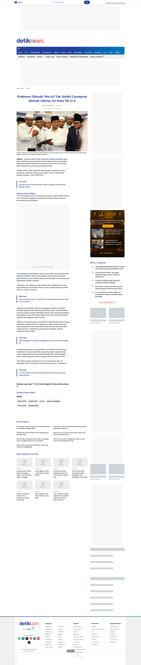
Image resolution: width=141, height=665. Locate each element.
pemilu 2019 (32, 401)
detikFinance (49, 631)
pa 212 (42, 401)
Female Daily (113, 639)
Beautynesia (113, 637)
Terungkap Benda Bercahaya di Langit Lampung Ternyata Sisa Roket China (110, 268)
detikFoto (60, 642)
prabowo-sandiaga (53, 401)
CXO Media (113, 642)
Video (111, 52)
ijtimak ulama (34, 405)
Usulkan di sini (108, 226)
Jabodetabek (35, 52)
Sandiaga (40, 313)
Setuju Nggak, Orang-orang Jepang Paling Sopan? (42, 473)
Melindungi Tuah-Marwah (79, 57)
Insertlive (112, 634)
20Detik (60, 639)
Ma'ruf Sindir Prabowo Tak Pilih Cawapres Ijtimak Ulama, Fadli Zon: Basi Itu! (43, 300)
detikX (63, 52)
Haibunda (113, 631)
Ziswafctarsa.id (77, 647)
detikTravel (61, 626)
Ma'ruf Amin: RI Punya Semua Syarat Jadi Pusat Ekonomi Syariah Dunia (69, 433)
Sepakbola (48, 642)
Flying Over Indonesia (79, 649)
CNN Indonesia (114, 626)
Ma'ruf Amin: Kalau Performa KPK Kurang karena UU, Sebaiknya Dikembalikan (33, 427)
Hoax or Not (50, 57)
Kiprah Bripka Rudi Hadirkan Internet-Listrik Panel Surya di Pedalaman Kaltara (114, 242)
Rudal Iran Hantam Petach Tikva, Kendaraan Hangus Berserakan (23, 497)
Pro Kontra (88, 52)
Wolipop (60, 634)
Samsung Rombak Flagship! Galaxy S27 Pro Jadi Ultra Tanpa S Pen (61, 474)
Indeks (117, 52)
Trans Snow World (78, 639)
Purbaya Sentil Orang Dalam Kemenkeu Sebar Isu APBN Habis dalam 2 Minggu (24, 474)
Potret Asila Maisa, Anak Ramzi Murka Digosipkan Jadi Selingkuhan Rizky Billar (79, 474)
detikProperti (49, 647)
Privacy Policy (95, 642)
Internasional (47, 52)
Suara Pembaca (62, 57)
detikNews (20, 88)
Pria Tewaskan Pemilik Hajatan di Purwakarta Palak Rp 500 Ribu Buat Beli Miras (61, 497)
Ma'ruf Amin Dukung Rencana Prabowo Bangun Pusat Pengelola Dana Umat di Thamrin (33, 440)
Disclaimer (94, 644)
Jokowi (23, 361)
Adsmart (21, 57)
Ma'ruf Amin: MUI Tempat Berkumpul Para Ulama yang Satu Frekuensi (69, 427)
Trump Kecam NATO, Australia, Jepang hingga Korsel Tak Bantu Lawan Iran (107, 275)
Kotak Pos (94, 634)
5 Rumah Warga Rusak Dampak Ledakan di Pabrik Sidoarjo (107, 282)
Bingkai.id (76, 644)
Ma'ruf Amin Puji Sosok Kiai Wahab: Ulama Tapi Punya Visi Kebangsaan (32, 446)
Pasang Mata (77, 629)
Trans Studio (76, 642)
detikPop (60, 647)
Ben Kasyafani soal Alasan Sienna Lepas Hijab (42, 496)
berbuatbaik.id (77, 626)
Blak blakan (78, 52)
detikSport (48, 639)
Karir (92, 631)
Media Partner (95, 637)
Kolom (69, 52)
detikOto (47, 644)
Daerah (40, 57)
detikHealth (61, 631)
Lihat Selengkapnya (107, 253)
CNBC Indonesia (114, 629)
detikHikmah (61, 644)
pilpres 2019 (21, 401)
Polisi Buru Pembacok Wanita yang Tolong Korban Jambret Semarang (108, 288)
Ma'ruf (37, 308)
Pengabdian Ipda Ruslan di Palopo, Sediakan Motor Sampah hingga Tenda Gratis (114, 232)
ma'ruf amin (21, 405)
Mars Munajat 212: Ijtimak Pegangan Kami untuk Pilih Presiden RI (44, 342)
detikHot (47, 637)
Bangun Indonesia (96, 57)
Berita (26, 52)
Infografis (97, 52)
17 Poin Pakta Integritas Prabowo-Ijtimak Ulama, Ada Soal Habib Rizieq (42, 374)
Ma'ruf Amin (36, 159)
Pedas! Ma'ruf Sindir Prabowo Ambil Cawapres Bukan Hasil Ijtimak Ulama (42, 186)
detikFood (61, 629)
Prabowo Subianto (56, 159)
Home (20, 52)
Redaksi (93, 626)
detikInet (47, 634)
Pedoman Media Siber (97, 629)
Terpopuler (31, 57)
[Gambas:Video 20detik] (26, 193)
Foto (105, 52)
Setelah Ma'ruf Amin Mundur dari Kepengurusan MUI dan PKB (33, 433)
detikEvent (76, 634)
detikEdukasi (49, 629)
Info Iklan (94, 639)
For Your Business (78, 652)
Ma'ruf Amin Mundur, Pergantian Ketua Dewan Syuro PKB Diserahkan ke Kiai (69, 440)
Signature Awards (78, 637)
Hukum (56, 52)
